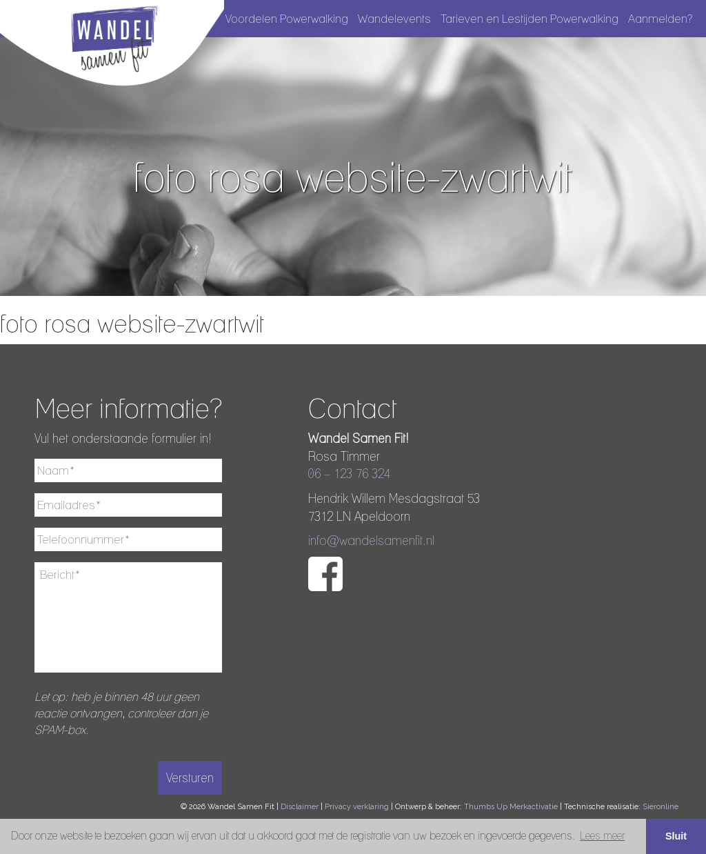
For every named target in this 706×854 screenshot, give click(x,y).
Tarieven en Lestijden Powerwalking (529, 19)
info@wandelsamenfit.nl (371, 540)
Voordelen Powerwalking (286, 19)
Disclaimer (300, 806)
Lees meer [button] (602, 835)
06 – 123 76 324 (349, 473)
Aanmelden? (660, 19)
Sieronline (660, 806)
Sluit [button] (676, 836)
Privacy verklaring (357, 806)
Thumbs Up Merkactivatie (511, 806)
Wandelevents (394, 19)
